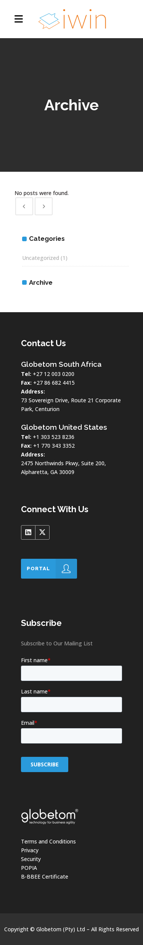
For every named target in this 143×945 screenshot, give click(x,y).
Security (31, 859)
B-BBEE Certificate (44, 876)
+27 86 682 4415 (54, 382)
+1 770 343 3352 (54, 445)
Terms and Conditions (48, 841)
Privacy (30, 850)
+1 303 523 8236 (53, 436)
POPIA (29, 867)
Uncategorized (40, 257)
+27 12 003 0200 (53, 373)
